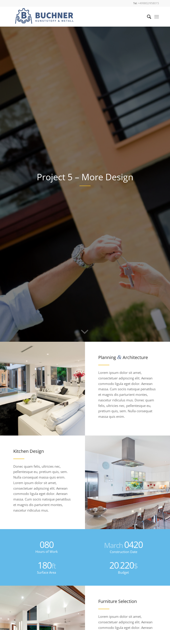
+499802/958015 (148, 3)
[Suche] (147, 17)
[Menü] (156, 17)
